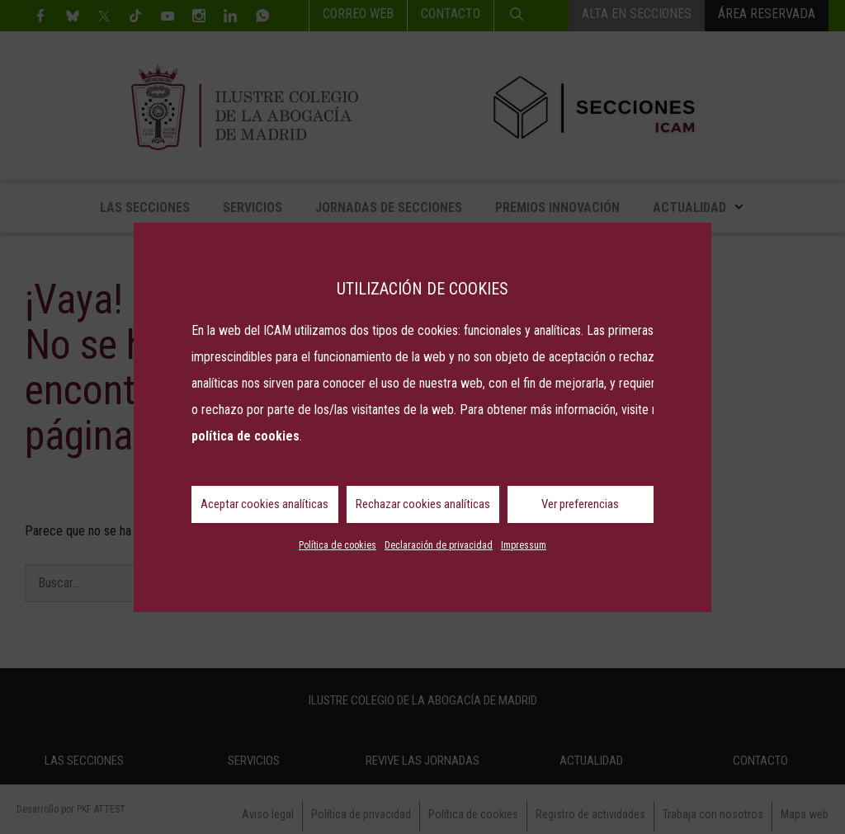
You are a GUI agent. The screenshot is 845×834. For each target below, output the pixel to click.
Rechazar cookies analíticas (423, 504)
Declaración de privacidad (439, 545)
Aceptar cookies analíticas (264, 504)
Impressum (523, 545)
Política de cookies (337, 545)
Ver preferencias (580, 504)
